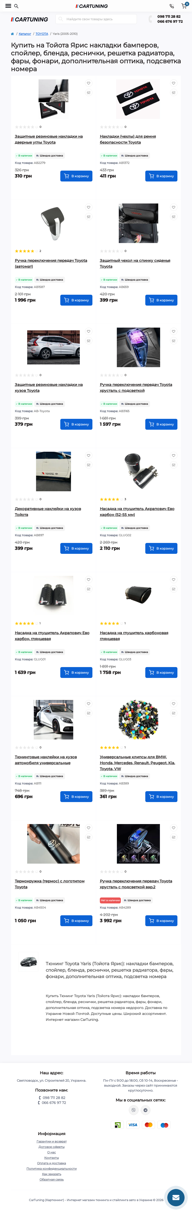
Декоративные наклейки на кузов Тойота (48, 511)
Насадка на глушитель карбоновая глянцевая (134, 635)
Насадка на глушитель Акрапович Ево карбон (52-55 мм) (137, 511)
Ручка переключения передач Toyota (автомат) (51, 263)
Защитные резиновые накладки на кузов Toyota (49, 387)
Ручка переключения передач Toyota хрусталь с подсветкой (136, 387)
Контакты (51, 1158)
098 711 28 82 (168, 16)
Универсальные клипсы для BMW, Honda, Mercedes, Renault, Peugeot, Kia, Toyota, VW (137, 763)
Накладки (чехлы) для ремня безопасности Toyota (128, 139)
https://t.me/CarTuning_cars (146, 1110)
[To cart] (76, 176)
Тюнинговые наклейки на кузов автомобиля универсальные (46, 760)
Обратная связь (52, 1179)
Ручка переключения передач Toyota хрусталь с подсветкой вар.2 (136, 884)
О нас (51, 1152)
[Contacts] (172, 6)
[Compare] (88, 92)
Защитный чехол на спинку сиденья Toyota (135, 263)
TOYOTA (42, 34)
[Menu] (8, 6)
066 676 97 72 (170, 21)
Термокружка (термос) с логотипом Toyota (50, 884)
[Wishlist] (88, 83)
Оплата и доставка (51, 1163)
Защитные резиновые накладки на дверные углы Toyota (49, 139)
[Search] (60, 19)
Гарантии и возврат (52, 1141)
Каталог (25, 34)
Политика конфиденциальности (51, 1168)
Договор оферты (51, 1147)
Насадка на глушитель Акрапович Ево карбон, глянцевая (52, 635)
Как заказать (51, 1174)
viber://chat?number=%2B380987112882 (134, 1110)
